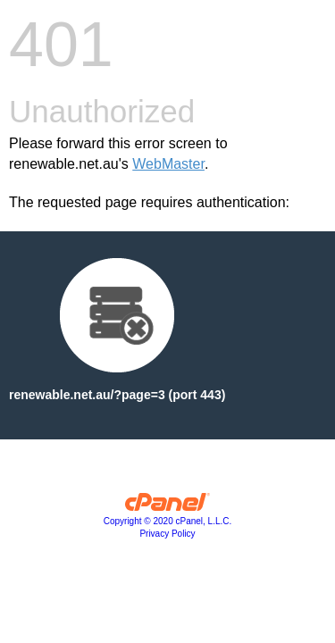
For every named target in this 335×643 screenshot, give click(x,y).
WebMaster (168, 163)
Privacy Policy (167, 534)
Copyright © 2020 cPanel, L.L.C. (168, 521)
